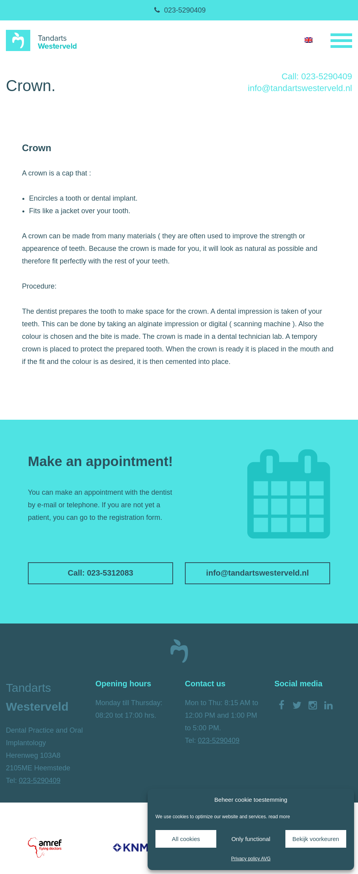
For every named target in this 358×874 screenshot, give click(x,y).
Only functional (250, 839)
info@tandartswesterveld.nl (300, 88)
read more (279, 816)
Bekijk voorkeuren (315, 839)
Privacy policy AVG (250, 858)
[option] (45, 847)
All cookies (186, 839)
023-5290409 (179, 10)
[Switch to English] (308, 39)
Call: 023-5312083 (100, 573)
